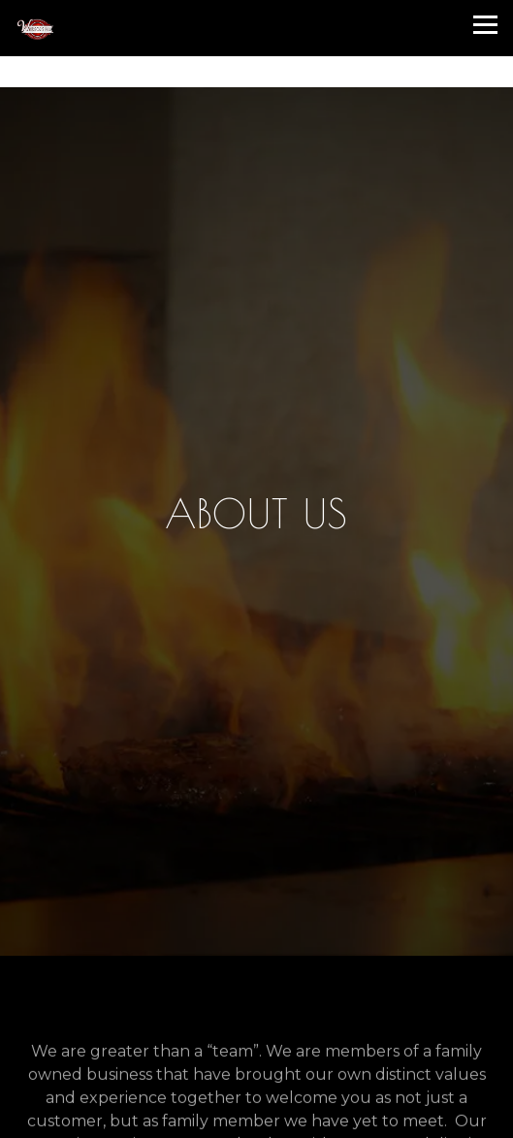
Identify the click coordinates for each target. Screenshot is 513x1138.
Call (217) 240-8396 (256, 1034)
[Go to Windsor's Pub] (256, 71)
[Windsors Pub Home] (136, 28)
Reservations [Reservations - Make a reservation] (257, 1075)
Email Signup (256, 1117)
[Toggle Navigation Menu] (485, 24)
